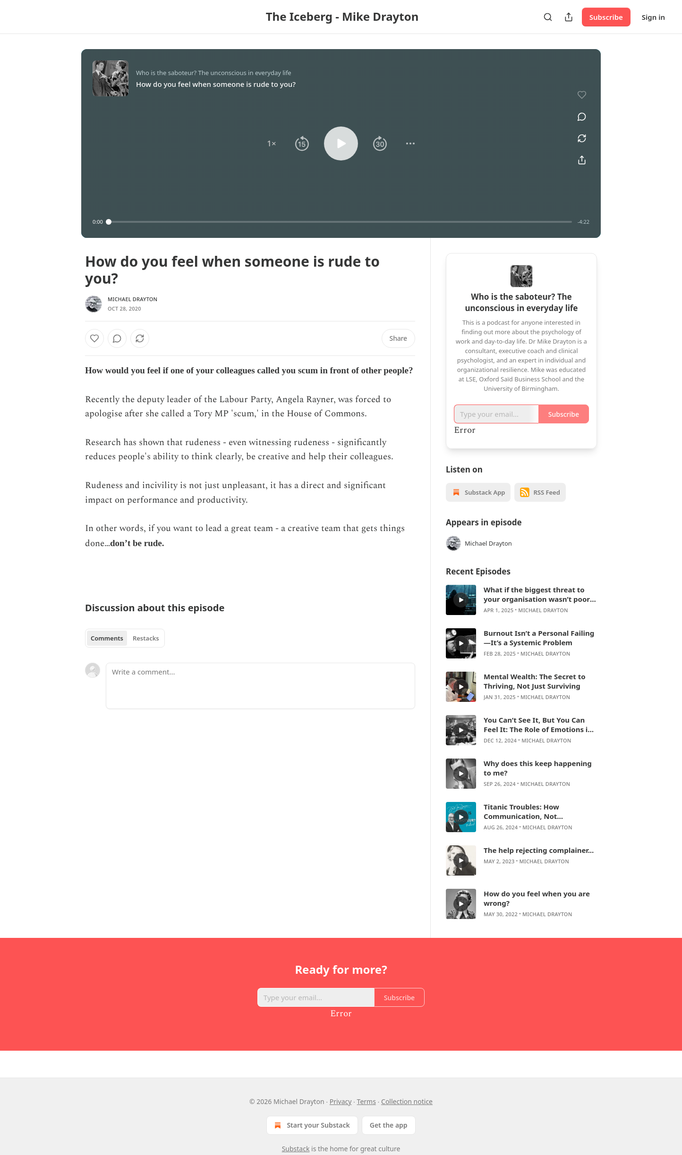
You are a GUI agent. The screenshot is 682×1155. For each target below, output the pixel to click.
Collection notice (407, 1101)
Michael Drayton (132, 299)
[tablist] (125, 638)
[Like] (94, 338)
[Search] (547, 17)
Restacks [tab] (146, 638)
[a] (461, 599)
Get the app (389, 1125)
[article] (521, 600)
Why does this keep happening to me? (538, 768)
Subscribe (606, 17)
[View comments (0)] (578, 111)
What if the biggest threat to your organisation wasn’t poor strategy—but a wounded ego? (538, 594)
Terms (366, 1101)
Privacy (341, 1101)
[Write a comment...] (260, 686)
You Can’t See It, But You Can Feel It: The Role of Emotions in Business (538, 724)
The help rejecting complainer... (539, 850)
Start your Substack (311, 1125)
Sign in (653, 17)
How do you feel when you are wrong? (537, 898)
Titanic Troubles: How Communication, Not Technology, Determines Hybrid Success (539, 811)
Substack (296, 1148)
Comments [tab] (107, 638)
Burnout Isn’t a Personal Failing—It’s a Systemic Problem (539, 637)
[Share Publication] (568, 17)
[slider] (340, 222)
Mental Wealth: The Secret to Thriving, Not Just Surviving (535, 681)
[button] (271, 143)
